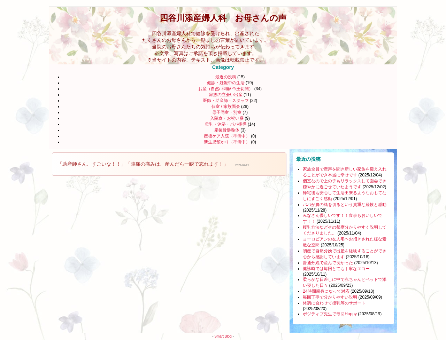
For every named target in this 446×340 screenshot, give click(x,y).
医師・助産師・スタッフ (226, 100)
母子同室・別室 (226, 112)
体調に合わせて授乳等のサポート (334, 303)
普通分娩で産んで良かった (328, 262)
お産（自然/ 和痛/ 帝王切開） (226, 88)
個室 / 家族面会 (226, 106)
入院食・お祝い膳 (227, 118)
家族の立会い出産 (226, 94)
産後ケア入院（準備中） (227, 136)
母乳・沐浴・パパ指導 (226, 124)
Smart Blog (222, 336)
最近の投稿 (230, 76)
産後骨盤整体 (226, 130)
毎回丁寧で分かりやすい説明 (330, 297)
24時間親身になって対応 (326, 291)
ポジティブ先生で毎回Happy (330, 313)
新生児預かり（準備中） (227, 142)
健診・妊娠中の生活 (226, 82)
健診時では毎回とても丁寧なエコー (336, 268)
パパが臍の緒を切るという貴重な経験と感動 (344, 204)
